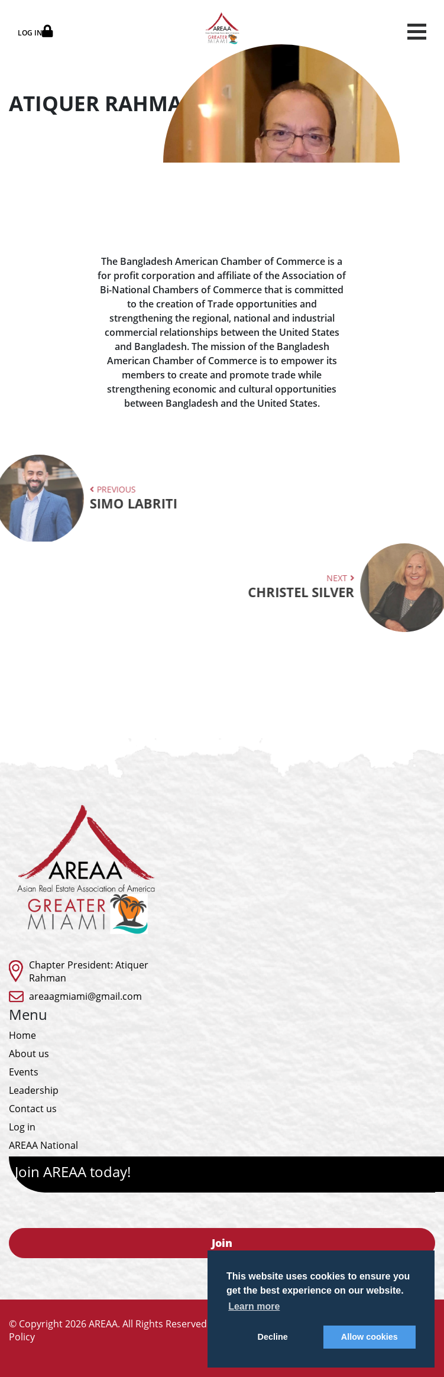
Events (23, 1071)
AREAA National (43, 1145)
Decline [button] (273, 1337)
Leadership (34, 1090)
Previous (96, 497)
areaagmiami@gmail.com (85, 996)
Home (22, 1035)
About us (29, 1053)
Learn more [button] (254, 1306)
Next (338, 586)
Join (222, 1243)
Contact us (33, 1108)
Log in (22, 1126)
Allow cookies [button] (369, 1337)
